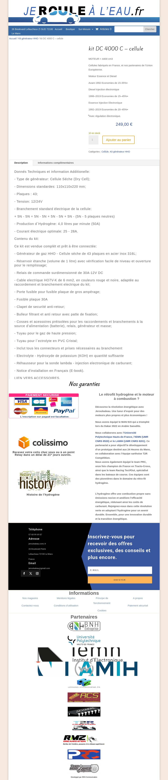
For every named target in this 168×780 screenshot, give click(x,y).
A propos (138, 598)
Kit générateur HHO (28, 38)
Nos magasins (30, 598)
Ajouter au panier (118, 140)
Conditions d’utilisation (66, 605)
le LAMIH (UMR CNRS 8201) (129, 441)
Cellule (105, 151)
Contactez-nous (30, 605)
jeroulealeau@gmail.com (39, 568)
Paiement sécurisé (138, 605)
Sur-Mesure (84, 29)
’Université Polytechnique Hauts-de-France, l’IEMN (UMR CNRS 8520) (121, 436)
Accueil (58, 29)
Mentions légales (66, 598)
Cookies (101, 610)
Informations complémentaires (56, 162)
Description (21, 162)
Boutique (70, 29)
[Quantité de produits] (93, 139)
